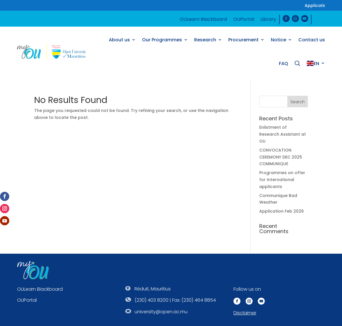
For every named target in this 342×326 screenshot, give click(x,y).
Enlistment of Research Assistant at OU (282, 134)
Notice (278, 39)
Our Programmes (162, 39)
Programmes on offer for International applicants (282, 179)
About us (119, 39)
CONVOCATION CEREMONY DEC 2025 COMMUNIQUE (280, 157)
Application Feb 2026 (281, 211)
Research (205, 39)
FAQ (283, 63)
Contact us (311, 39)
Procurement (243, 39)
